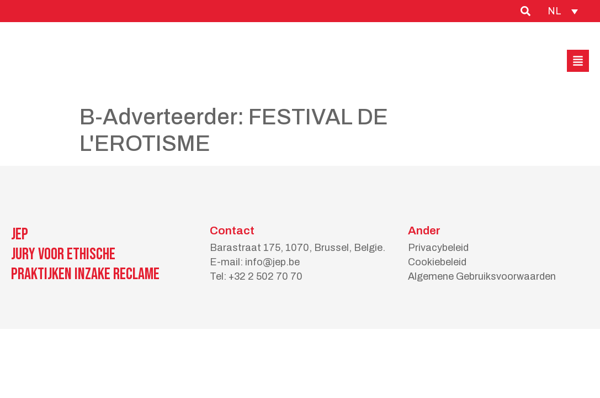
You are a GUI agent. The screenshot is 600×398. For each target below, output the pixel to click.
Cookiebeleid (437, 262)
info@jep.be (272, 262)
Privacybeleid (438, 247)
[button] (578, 61)
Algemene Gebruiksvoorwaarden (482, 276)
